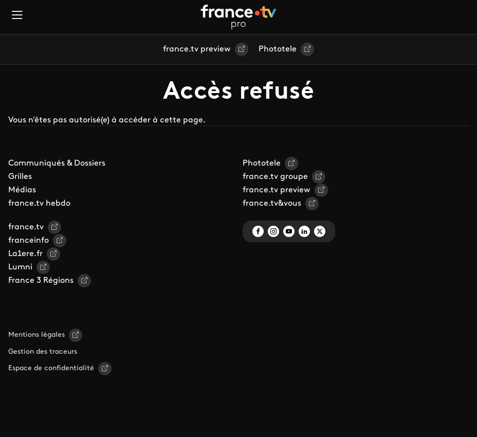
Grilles (20, 177)
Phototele (278, 49)
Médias (22, 190)
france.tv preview (197, 49)
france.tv (26, 227)
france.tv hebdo (39, 203)
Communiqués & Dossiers (56, 163)
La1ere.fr (25, 254)
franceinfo (28, 240)
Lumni (20, 267)
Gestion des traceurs (42, 352)
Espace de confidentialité (51, 368)
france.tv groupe (275, 177)
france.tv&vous (272, 203)
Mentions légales (36, 335)
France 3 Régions (41, 281)
